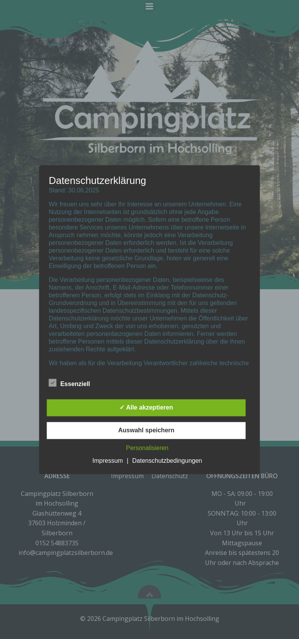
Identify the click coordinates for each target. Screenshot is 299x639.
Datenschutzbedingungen (167, 460)
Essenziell (69, 382)
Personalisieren (147, 448)
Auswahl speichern (146, 430)
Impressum (107, 460)
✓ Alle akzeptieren (146, 407)
